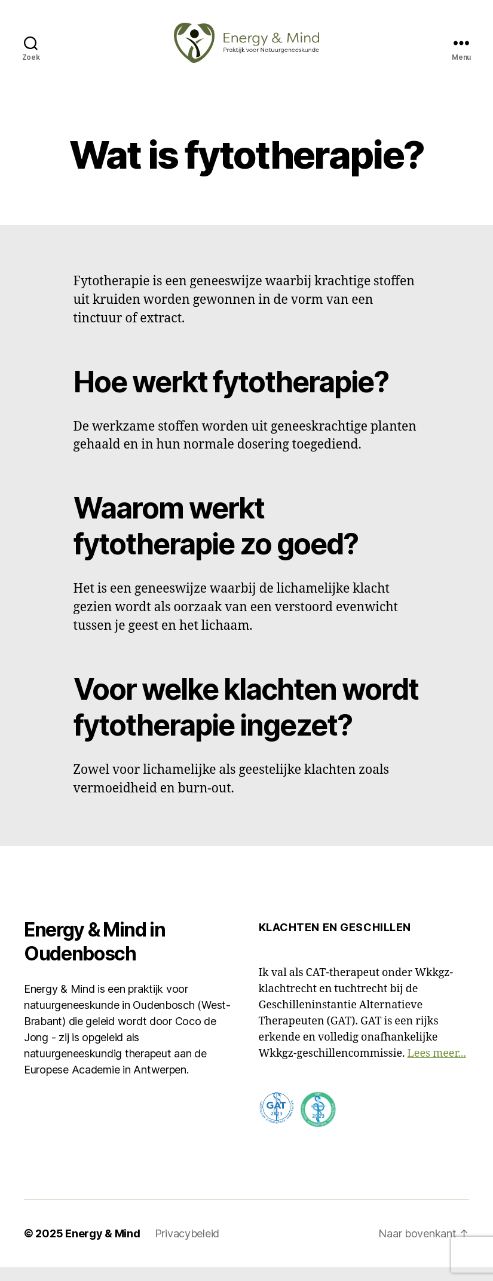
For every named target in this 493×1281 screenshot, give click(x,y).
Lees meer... (437, 1067)
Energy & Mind (102, 1247)
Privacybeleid (187, 1247)
